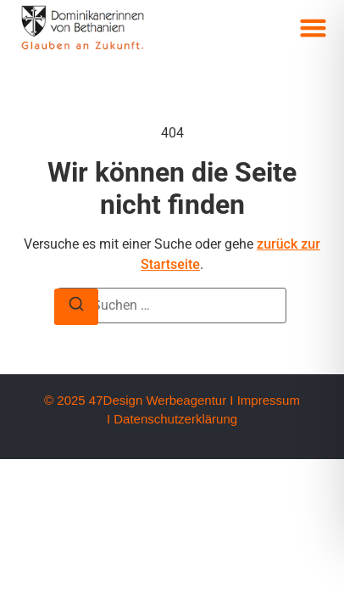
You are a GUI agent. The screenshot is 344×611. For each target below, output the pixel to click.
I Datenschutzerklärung (172, 419)
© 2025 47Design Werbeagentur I (138, 400)
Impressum (268, 400)
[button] (312, 28)
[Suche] (76, 307)
